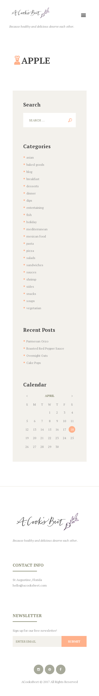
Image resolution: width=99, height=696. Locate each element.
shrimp (31, 279)
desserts (32, 186)
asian (30, 157)
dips (29, 200)
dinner (31, 193)
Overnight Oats (37, 356)
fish (29, 215)
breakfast (32, 179)
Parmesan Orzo (37, 341)
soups (30, 301)
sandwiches (34, 265)
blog (29, 172)
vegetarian (33, 308)
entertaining (35, 208)
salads (30, 258)
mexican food (36, 236)
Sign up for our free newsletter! (35, 631)
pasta (30, 243)
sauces (31, 272)
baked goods (35, 165)
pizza (30, 251)
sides (30, 286)
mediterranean (37, 229)
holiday (31, 222)
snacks (31, 294)
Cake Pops (33, 363)
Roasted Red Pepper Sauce (45, 348)
